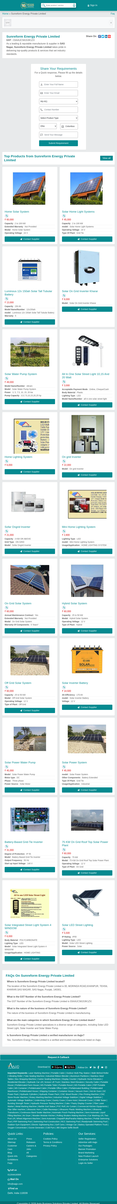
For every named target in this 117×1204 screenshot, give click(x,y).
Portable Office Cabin (57, 1086)
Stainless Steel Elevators (73, 1080)
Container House (66, 1089)
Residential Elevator (17, 1080)
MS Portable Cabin (83, 1083)
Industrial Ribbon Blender (57, 1074)
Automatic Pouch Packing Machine (67, 1110)
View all (106, 156)
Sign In (92, 4)
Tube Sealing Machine (34, 1074)
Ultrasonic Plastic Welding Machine (75, 1107)
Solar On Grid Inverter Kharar (80, 289)
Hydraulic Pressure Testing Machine (47, 1101)
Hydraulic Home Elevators (90, 1077)
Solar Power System (74, 760)
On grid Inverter (71, 454)
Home (5, 11)
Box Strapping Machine (25, 1077)
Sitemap (12, 1140)
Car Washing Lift (95, 1113)
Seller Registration (87, 1136)
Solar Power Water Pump (20, 760)
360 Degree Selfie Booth (67, 1125)
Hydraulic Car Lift (35, 1080)
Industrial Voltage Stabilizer (66, 1095)
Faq (113, 11)
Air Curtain (71, 1104)
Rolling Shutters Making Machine (71, 1113)
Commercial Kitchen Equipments (92, 1104)
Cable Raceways (50, 1107)
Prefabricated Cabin (38, 1086)
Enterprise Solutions (88, 1157)
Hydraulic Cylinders (29, 1092)
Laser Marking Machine (39, 1071)
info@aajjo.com (15, 1181)
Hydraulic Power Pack (49, 1092)
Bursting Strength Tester (18, 1101)
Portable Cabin (58, 1071)
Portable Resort (66, 1083)
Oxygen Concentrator (17, 1125)
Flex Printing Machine (89, 1092)
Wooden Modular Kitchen (43, 1113)
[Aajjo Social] (91, 1065)
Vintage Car (71, 1122)
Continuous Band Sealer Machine (35, 1110)
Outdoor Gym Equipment (19, 1122)
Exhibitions (13, 1157)
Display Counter (69, 1077)
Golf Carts (59, 1122)
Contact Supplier (29, 237)
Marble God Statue (46, 1104)
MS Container (21, 1086)
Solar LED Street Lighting (77, 922)
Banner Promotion (87, 1147)
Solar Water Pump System (21, 371)
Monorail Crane (86, 1098)
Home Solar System (17, 209)
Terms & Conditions (52, 1140)
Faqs (10, 1161)
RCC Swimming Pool (70, 1119)
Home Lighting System (18, 454)
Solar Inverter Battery (75, 680)
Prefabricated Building (79, 1086)
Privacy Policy (50, 1143)
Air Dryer (27, 1113)
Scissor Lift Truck (52, 1080)
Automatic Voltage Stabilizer (20, 1098)
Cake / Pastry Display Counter (78, 1101)
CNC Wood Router (69, 1092)
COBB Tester (100, 1098)
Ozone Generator (36, 1125)
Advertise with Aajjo (87, 1140)
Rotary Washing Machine (40, 1095)
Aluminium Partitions (79, 1074)
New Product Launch (88, 1154)
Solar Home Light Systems (78, 209)
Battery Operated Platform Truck (92, 1122)
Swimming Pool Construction (47, 1119)
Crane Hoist (71, 1098)
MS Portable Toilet (49, 1083)
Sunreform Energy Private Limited (28, 11)
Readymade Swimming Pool (94, 1119)
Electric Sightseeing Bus (43, 1122)
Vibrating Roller (15, 1074)
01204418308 (14, 1172)
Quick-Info (13, 1154)
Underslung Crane (42, 1098)
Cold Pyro (50, 1125)
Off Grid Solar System (18, 680)
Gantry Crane (59, 1098)
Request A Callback (58, 1055)
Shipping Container (48, 1089)
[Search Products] (42, 4)
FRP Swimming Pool (22, 1119)
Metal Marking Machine (26, 1104)
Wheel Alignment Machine (28, 1116)
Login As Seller (85, 1161)
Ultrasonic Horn (34, 1107)
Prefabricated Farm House (27, 1083)
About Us (12, 1136)
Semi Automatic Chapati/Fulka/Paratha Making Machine (67, 1116)
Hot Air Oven (95, 1089)
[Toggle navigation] (111, 20)
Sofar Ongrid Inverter (17, 524)
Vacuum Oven (81, 1089)
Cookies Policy (50, 1136)
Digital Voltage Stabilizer (91, 1095)
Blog (10, 1150)
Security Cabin (92, 1080)
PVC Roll (61, 1104)
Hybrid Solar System (74, 601)
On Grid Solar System (18, 601)
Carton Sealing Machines (49, 1077)
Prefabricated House (29, 1089)
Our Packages (85, 1143)
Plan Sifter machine (16, 1107)
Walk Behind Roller (100, 1071)
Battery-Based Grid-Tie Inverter (24, 839)
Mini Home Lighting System (78, 524)
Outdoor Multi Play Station (78, 1071)
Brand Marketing (86, 1150)
